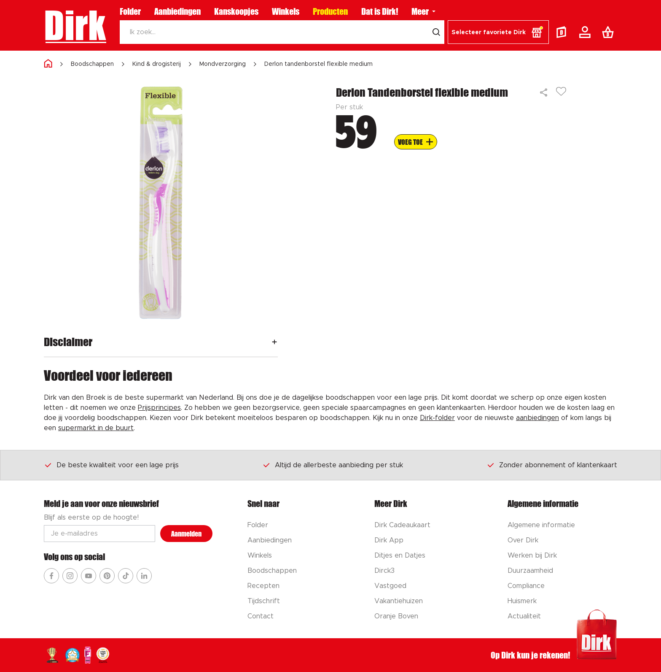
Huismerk (522, 601)
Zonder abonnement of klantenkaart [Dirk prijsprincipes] (551, 465)
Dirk (75, 25)
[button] (498, 32)
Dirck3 (384, 570)
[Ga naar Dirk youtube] (88, 575)
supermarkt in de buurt (96, 428)
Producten (330, 11)
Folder (130, 11)
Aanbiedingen (177, 11)
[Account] (586, 32)
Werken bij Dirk (532, 555)
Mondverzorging (222, 64)
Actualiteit (524, 616)
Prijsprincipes (159, 407)
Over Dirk (523, 540)
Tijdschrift (263, 601)
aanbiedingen (537, 418)
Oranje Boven (396, 616)
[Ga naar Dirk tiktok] (125, 575)
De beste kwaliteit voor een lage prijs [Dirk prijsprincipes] (111, 465)
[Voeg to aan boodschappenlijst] (416, 142)
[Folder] (563, 32)
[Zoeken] (274, 32)
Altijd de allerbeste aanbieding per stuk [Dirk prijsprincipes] (332, 465)
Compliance (526, 586)
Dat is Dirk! (379, 11)
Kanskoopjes (236, 11)
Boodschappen (92, 64)
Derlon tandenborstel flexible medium (318, 64)
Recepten (263, 586)
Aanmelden (186, 534)
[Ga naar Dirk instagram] (70, 575)
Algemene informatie (541, 525)
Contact (260, 616)
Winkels (285, 11)
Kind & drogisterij (156, 64)
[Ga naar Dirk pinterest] (107, 575)
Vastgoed (390, 586)
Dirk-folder (437, 418)
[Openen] (274, 341)
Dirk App (388, 540)
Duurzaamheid (530, 570)
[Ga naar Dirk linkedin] (144, 575)
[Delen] (544, 92)
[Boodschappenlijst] (609, 32)
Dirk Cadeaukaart (402, 525)
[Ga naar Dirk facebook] (51, 575)
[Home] (48, 64)
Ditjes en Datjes (399, 555)
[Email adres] (99, 533)
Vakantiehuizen (398, 601)
